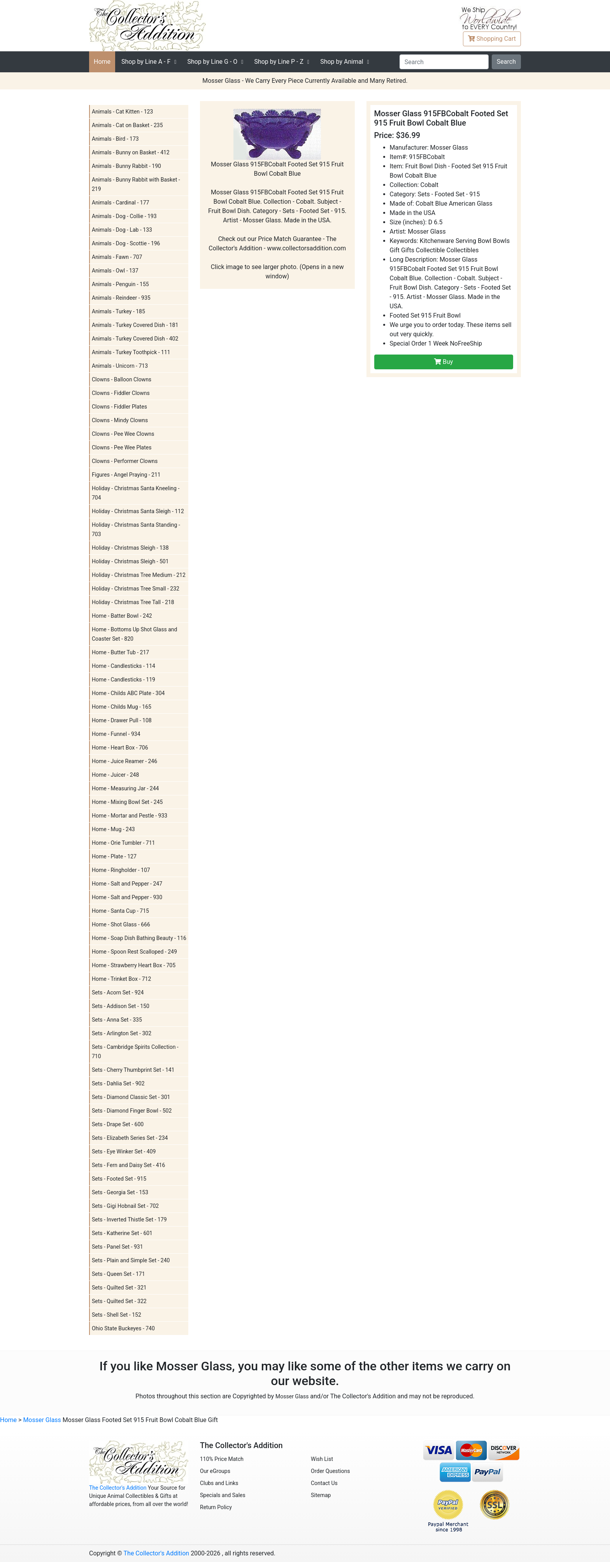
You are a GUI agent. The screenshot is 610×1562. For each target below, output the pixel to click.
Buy (443, 361)
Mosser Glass (292, 1396)
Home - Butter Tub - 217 (120, 652)
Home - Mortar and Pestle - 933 (129, 815)
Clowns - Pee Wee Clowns (123, 434)
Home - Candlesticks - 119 (123, 679)
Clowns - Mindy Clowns (120, 420)
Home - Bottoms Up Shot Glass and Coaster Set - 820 (134, 634)
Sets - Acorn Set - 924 (118, 992)
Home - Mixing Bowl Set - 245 (127, 802)
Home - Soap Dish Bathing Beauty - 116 (139, 938)
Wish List (322, 1459)
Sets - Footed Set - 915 (119, 1179)
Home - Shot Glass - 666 (121, 924)
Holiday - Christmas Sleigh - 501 (130, 561)
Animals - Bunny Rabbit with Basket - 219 (136, 184)
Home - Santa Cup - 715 (120, 911)
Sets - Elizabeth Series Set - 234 (130, 1138)
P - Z (278, 61)
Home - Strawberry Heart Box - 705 (133, 965)
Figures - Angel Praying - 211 (126, 475)
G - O (212, 61)
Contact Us (324, 1483)
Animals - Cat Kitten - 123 (122, 111)
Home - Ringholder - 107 (121, 870)
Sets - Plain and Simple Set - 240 (131, 1260)
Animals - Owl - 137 (115, 270)
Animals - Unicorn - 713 (120, 366)
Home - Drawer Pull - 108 (122, 720)
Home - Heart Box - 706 (120, 747)
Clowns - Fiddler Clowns (121, 393)
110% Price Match (222, 1459)
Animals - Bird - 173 (115, 139)
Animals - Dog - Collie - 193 (124, 216)
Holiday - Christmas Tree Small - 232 (135, 588)
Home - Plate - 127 (114, 856)
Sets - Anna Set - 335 (117, 1020)
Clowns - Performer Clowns (125, 461)
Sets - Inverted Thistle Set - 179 (129, 1219)
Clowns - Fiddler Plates (119, 407)
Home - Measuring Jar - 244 (125, 788)
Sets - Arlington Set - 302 (121, 1033)
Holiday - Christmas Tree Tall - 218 (133, 602)
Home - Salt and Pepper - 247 (127, 884)
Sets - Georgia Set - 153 (120, 1192)
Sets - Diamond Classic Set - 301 (131, 1097)
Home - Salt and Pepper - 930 (127, 897)
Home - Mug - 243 (113, 829)
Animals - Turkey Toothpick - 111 (131, 352)
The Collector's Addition (118, 1488)
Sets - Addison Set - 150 (120, 1006)
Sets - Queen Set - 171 (118, 1274)
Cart (492, 38)
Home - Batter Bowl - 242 (122, 616)
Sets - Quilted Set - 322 (119, 1301)
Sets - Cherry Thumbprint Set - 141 (133, 1070)
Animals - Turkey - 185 (118, 311)
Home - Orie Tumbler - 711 (123, 843)
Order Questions (330, 1471)
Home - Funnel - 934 (116, 734)
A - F (145, 61)
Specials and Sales (222, 1495)
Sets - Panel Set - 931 (117, 1247)
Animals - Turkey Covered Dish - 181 (135, 325)
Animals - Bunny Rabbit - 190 (126, 166)
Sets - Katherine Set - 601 (122, 1233)
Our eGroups (215, 1471)
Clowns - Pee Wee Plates (121, 447)
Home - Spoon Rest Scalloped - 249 (134, 952)
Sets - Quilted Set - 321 (119, 1287)
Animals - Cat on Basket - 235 (127, 125)
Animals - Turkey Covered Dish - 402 (135, 338)
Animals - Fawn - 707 (117, 257)
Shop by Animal (341, 61)
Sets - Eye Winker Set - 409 (124, 1151)
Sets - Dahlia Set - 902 (118, 1083)
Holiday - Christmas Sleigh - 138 (130, 548)
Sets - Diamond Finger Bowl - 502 (132, 1111)
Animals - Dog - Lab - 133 (122, 230)
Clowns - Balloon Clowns (121, 379)
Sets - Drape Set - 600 (118, 1124)
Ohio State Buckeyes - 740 (123, 1328)
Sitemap (321, 1495)
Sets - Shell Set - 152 (116, 1315)
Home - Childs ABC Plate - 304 (128, 693)
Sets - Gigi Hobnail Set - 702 (125, 1206)
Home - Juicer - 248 (115, 775)
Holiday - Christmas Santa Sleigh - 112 (138, 511)
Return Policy (216, 1507)
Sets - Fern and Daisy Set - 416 (128, 1165)
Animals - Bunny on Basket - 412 (131, 152)
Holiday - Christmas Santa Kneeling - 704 (135, 493)
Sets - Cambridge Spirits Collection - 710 (135, 1051)
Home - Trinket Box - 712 (121, 979)
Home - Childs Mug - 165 (121, 707)
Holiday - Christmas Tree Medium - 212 (139, 575)
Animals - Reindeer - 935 (121, 298)
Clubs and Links (219, 1483)
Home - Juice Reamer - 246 (124, 761)
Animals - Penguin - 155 (120, 284)
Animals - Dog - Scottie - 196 (126, 243)
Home (102, 61)
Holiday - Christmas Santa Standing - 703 (136, 529)
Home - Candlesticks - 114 (123, 666)
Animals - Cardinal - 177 (120, 202)
